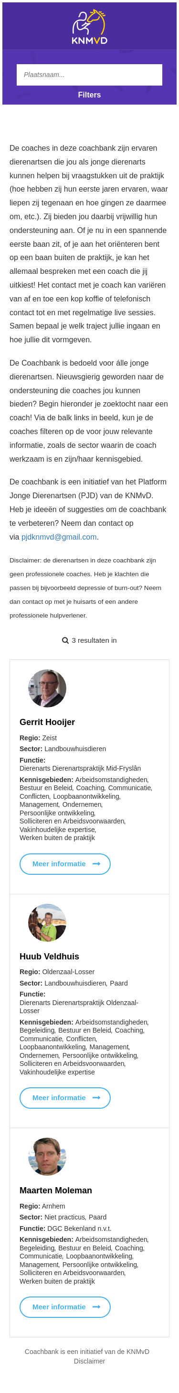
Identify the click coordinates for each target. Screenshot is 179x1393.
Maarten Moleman (56, 1192)
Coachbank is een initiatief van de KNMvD (87, 1351)
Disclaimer (89, 1361)
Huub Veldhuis (49, 956)
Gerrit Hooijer (47, 722)
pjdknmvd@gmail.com (59, 537)
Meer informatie (59, 864)
